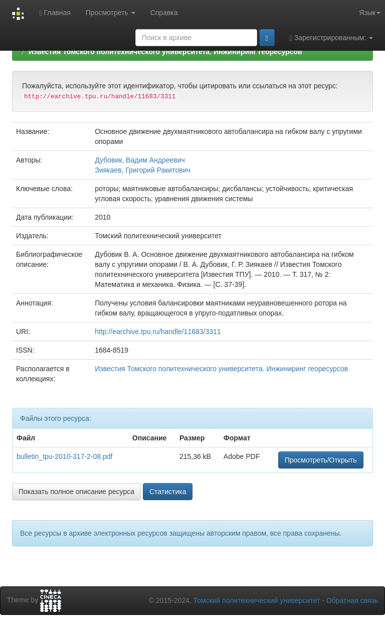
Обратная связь (352, 600)
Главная (54, 13)
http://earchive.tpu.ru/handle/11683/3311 (158, 332)
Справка (164, 13)
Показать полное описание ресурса (76, 492)
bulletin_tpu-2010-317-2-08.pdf (64, 456)
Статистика (167, 492)
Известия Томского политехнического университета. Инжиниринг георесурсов (165, 52)
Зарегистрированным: (331, 38)
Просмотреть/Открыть (321, 460)
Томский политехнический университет (257, 600)
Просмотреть (110, 13)
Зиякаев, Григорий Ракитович (142, 170)
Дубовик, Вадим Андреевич (140, 160)
